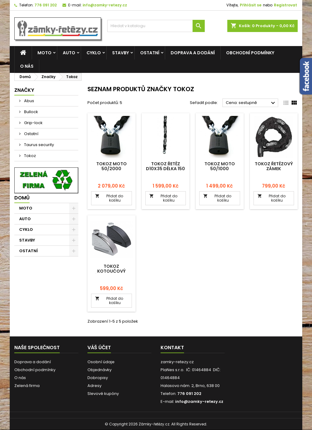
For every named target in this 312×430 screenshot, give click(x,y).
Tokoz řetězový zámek (274, 166)
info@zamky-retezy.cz (105, 5)
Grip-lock (33, 123)
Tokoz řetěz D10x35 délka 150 (165, 166)
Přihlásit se (250, 5)
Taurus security (38, 145)
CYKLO (94, 53)
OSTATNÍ (149, 53)
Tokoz (29, 156)
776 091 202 (45, 5)
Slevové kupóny (103, 393)
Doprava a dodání (193, 53)
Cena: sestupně (251, 103)
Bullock (30, 112)
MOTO (44, 53)
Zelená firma (27, 386)
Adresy (94, 386)
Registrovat (285, 5)
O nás (27, 66)
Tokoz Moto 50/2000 (111, 166)
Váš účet (99, 347)
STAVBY (120, 53)
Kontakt (172, 347)
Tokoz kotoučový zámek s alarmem (111, 271)
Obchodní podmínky (250, 53)
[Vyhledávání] (156, 26)
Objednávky (99, 370)
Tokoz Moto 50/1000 (219, 166)
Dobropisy (97, 378)
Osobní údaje (101, 362)
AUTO (69, 53)
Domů (22, 197)
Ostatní (30, 134)
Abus (28, 101)
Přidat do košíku (109, 198)
